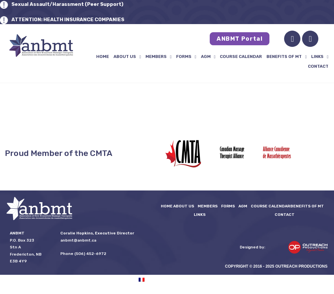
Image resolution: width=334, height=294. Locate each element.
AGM (208, 57)
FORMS (186, 57)
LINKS (319, 57)
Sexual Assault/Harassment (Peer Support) (67, 4)
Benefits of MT (286, 57)
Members (158, 57)
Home (102, 56)
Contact (318, 66)
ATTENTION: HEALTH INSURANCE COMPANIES (67, 19)
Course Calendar (241, 56)
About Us (127, 57)
